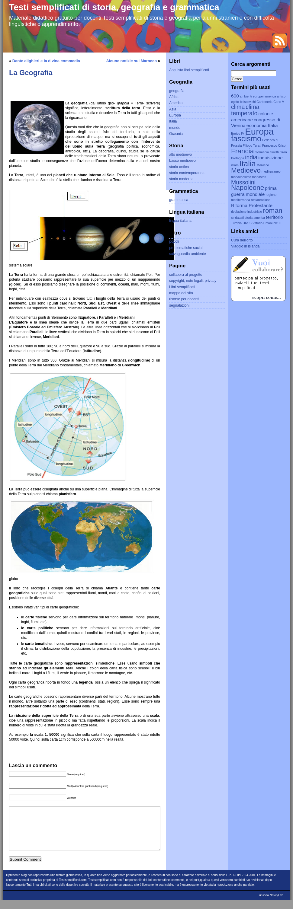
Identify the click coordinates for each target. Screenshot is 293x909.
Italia (173, 121)
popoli (174, 241)
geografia (176, 91)
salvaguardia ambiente (187, 254)
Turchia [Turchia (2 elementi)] (236, 223)
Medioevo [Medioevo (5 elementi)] (246, 170)
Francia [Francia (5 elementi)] (242, 151)
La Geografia (31, 73)
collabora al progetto (185, 275)
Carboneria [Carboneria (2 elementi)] (264, 102)
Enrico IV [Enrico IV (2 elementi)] (237, 133)
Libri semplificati (182, 287)
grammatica (178, 200)
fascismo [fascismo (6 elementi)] (246, 138)
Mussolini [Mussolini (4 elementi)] (243, 182)
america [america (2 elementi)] (270, 96)
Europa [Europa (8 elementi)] (259, 131)
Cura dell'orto (242, 240)
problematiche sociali (186, 248)
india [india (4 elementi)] (251, 157)
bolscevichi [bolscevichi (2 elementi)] (248, 102)
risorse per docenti (184, 299)
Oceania (176, 134)
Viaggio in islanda (245, 246)
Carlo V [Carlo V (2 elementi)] (278, 102)
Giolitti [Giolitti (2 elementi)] (274, 152)
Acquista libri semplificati (189, 70)
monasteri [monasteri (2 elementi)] (259, 177)
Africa (174, 97)
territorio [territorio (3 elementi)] (274, 217)
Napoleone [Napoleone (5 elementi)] (247, 187)
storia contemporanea (186, 173)
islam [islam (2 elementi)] (235, 165)
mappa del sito (181, 293)
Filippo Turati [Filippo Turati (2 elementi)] (252, 145)
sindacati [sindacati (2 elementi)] (237, 217)
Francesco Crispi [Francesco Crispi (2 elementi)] (274, 145)
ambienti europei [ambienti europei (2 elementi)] (252, 96)
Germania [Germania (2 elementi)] (262, 152)
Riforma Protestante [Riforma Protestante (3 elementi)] (251, 205)
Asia (172, 109)
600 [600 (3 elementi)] (235, 95)
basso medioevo (182, 160)
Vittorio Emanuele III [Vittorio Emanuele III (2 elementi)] (267, 223)
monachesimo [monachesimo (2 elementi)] (241, 177)
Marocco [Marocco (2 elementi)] (263, 165)
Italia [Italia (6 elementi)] (248, 163)
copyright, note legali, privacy (192, 281)
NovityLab (276, 904)
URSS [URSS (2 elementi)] (247, 223)
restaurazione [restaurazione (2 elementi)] (261, 200)
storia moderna (181, 179)
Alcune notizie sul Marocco (131, 61)
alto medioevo (180, 154)
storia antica (179, 167)
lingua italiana (180, 220)
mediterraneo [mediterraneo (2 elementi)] (271, 171)
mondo (174, 128)
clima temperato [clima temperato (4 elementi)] (245, 110)
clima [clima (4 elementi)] (238, 107)
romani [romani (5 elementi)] (273, 210)
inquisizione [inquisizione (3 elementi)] (270, 157)
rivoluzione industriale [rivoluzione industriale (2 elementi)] (246, 211)
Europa (175, 115)
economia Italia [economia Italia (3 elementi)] (262, 125)
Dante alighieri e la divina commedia (46, 61)
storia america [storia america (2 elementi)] (255, 217)
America (175, 103)
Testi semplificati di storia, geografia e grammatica (114, 7)
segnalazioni (179, 305)
